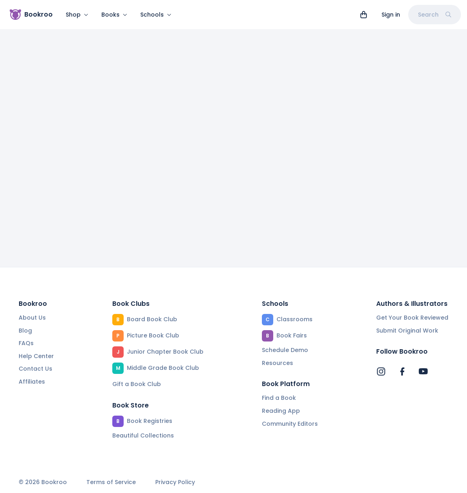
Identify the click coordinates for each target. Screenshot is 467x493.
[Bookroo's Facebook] (402, 371)
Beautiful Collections (143, 435)
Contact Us (35, 369)
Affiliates (32, 382)
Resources (277, 363)
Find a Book (279, 398)
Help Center (36, 356)
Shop (77, 15)
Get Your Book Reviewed (412, 318)
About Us (32, 318)
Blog (25, 331)
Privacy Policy (175, 482)
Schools (155, 15)
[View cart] (363, 14)
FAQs (26, 343)
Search (434, 15)
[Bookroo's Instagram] (381, 371)
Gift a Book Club (136, 384)
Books (114, 15)
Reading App (281, 411)
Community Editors (290, 424)
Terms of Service (111, 482)
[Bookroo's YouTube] (423, 371)
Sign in (390, 15)
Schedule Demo (285, 350)
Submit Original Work (407, 331)
